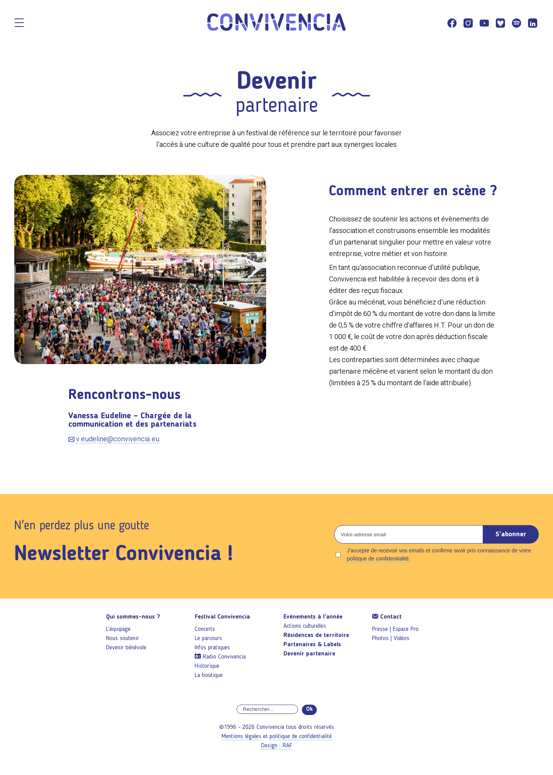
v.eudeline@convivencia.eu (117, 439)
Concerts (205, 629)
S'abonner (511, 534)
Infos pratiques (212, 648)
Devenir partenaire (309, 654)
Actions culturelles (304, 626)
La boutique (209, 675)
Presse (380, 629)
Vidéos (401, 638)
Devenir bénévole (126, 648)
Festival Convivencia (222, 617)
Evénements (313, 617)
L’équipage (118, 629)
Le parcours (208, 638)
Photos (380, 638)
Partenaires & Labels (312, 645)
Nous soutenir (122, 638)
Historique (207, 666)
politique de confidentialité (378, 558)
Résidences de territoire (316, 635)
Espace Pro (406, 629)
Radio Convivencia (224, 657)
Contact (387, 617)
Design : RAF (276, 746)
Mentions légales (241, 736)
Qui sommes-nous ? (133, 617)
